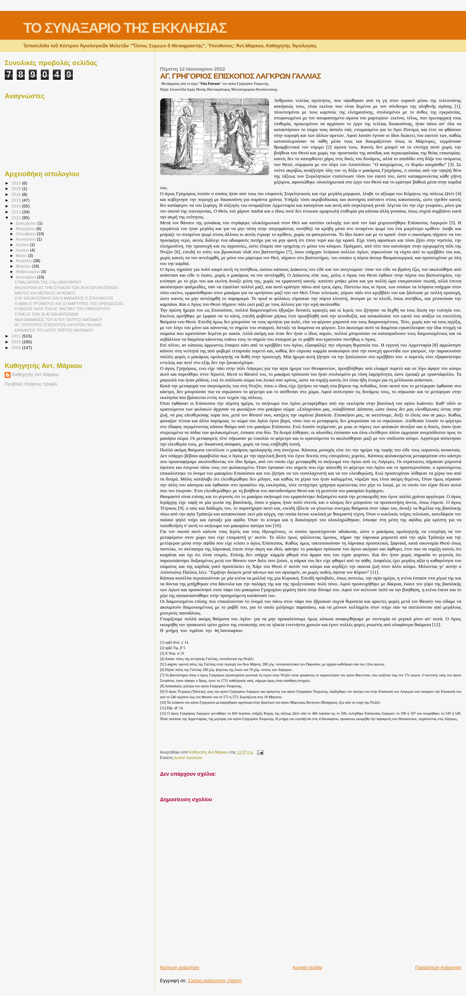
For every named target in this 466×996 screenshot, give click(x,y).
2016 (16, 194)
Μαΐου (22, 255)
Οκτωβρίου (26, 234)
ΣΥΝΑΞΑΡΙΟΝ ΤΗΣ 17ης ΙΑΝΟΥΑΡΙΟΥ (48, 282)
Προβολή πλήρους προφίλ (31, 384)
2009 (16, 347)
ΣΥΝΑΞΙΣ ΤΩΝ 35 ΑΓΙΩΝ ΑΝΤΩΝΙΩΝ (46, 314)
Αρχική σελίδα (307, 967)
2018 (16, 188)
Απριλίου (24, 260)
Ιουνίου (23, 250)
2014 (16, 205)
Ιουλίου (23, 244)
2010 (16, 341)
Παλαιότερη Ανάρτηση (438, 967)
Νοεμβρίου (26, 228)
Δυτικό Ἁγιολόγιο (188, 758)
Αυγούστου (26, 239)
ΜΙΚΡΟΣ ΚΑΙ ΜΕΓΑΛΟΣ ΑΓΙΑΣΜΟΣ (45, 293)
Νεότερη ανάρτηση (179, 967)
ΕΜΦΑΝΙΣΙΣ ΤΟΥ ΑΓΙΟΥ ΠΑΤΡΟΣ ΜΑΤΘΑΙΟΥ (54, 330)
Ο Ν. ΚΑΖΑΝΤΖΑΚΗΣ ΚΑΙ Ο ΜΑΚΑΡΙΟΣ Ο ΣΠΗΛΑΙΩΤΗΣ (64, 298)
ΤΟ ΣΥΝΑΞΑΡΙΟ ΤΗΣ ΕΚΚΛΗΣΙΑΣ (124, 28)
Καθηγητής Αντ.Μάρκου (35, 374)
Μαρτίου (24, 266)
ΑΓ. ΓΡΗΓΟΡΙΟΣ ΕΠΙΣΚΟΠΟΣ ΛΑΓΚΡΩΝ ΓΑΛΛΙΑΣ (58, 325)
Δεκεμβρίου (27, 223)
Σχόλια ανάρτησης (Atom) (214, 980)
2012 (16, 217)
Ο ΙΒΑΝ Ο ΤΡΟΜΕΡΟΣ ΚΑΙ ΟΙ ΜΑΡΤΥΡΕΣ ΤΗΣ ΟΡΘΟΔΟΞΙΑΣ (69, 303)
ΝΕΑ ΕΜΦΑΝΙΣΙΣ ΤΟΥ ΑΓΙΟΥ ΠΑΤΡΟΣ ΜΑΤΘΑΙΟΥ (58, 319)
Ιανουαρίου (26, 277)
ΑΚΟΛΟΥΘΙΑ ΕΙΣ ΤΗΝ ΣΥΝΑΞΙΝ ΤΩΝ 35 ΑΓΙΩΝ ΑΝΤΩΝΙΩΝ (66, 287)
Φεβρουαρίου (28, 271)
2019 (16, 183)
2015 (16, 200)
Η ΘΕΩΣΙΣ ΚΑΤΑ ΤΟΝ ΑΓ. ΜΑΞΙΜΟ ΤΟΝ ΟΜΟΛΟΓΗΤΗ (62, 309)
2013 (16, 211)
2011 (16, 335)
